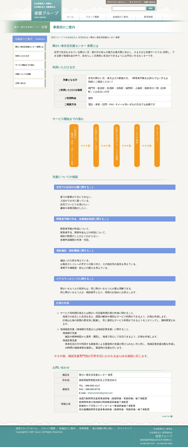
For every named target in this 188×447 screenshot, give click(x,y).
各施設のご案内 (121, 17)
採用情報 (149, 17)
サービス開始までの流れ (24, 65)
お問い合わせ (150, 2)
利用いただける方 (22, 56)
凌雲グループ (57, 37)
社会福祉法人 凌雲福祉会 (76, 37)
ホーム (70, 17)
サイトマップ (135, 2)
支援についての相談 (23, 74)
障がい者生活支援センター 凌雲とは (29, 47)
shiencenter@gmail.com (100, 393)
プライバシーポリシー (117, 2)
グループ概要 (93, 17)
